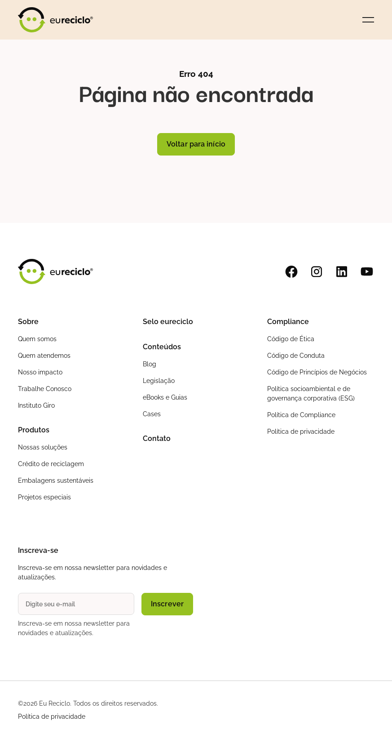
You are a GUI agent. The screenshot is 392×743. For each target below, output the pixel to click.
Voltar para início (196, 144)
